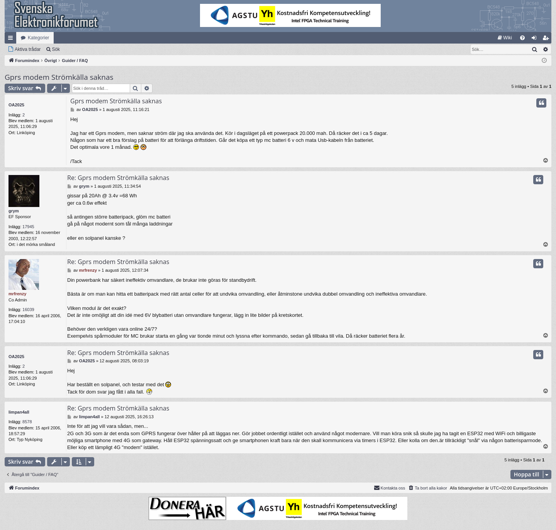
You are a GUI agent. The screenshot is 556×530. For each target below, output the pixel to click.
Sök (56, 49)
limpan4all (18, 412)
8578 (27, 421)
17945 (28, 226)
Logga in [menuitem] (536, 39)
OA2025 (16, 105)
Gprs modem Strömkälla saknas (59, 77)
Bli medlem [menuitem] (547, 39)
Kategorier (38, 37)
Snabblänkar (12, 39)
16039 (28, 309)
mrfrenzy (17, 293)
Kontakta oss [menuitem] (389, 487)
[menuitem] (505, 38)
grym (13, 211)
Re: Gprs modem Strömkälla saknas (118, 178)
